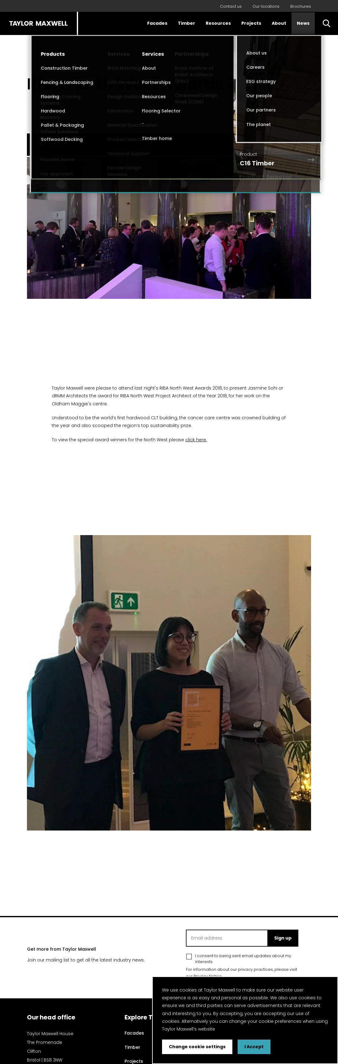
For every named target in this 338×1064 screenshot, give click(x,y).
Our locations (265, 6)
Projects (251, 23)
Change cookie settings (197, 1047)
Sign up (283, 938)
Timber (186, 23)
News (303, 23)
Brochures (300, 6)
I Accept (254, 1047)
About (279, 23)
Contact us (231, 6)
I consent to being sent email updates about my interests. (243, 959)
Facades (157, 23)
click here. (196, 440)
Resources (218, 23)
